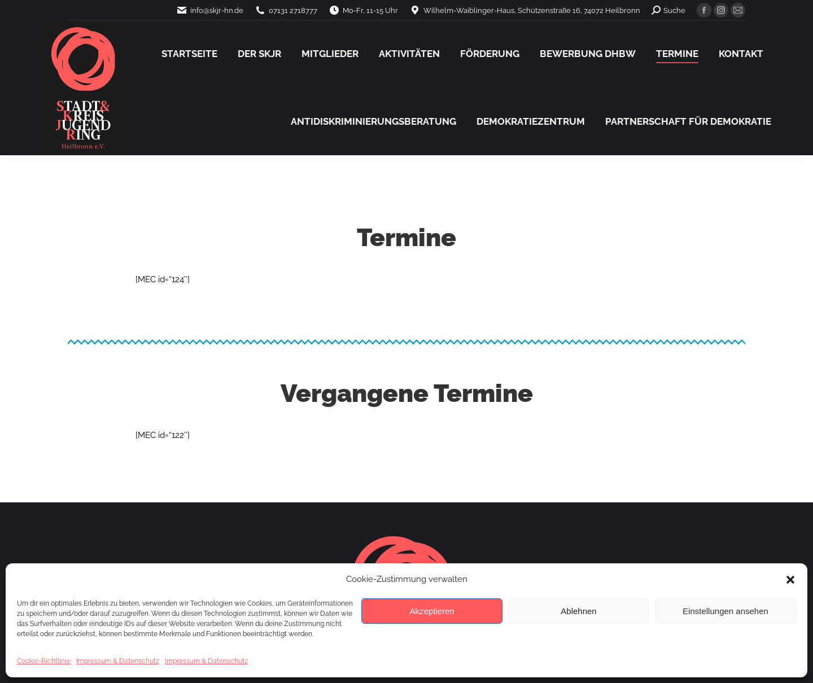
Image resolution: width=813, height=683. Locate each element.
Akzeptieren (431, 611)
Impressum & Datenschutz (117, 661)
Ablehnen (578, 611)
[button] (790, 579)
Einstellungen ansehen (725, 611)
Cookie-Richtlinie (44, 661)
